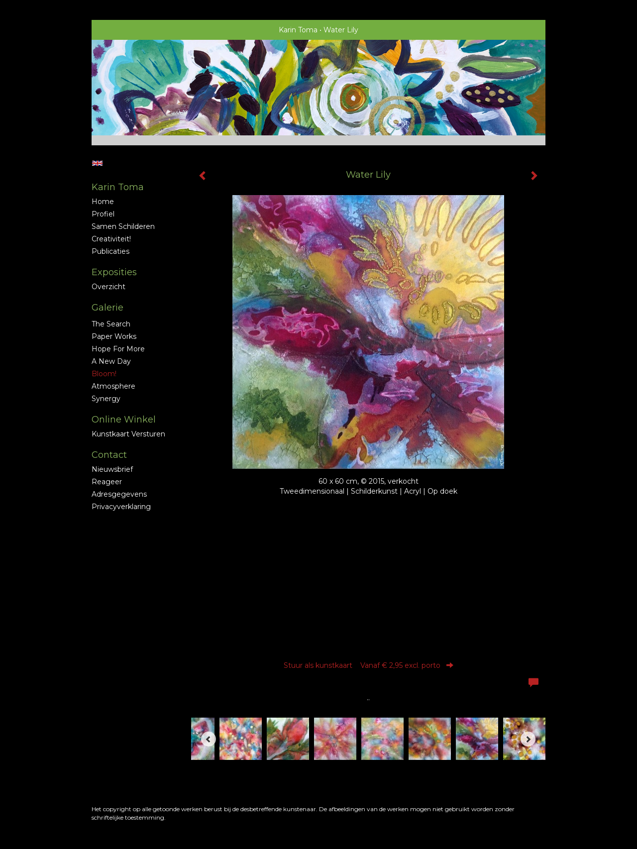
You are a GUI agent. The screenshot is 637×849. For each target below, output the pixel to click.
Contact (109, 454)
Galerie (107, 307)
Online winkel (124, 419)
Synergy (106, 398)
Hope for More (118, 348)
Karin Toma (298, 29)
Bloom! (104, 373)
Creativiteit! (111, 238)
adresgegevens (119, 494)
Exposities (114, 272)
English (97, 163)
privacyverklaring (121, 506)
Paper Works (114, 336)
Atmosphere (113, 386)
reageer (107, 481)
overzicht (108, 286)
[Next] (528, 739)
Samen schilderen (123, 226)
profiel (103, 214)
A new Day (111, 361)
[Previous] (208, 739)
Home (103, 201)
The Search (111, 323)
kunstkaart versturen (128, 433)
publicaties (110, 251)
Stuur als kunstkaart (368, 665)
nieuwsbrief (112, 469)
